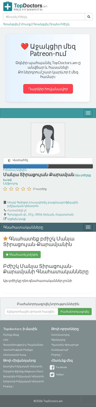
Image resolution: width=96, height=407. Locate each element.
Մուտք (26, 24)
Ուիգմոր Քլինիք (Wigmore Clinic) (23, 371)
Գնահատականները (23, 227)
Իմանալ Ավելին (15, 169)
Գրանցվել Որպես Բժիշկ (51, 24)
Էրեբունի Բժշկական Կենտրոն (23, 381)
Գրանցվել (10, 24)
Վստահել (20, 160)
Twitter (57, 374)
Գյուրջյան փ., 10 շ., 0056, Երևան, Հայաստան (40, 214)
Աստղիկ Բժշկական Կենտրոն (22, 366)
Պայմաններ (35, 344)
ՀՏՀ (6, 339)
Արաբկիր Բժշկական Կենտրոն (23, 376)
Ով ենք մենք (11, 334)
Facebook (59, 367)
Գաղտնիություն (13, 344)
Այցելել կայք (16, 218)
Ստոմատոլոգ (60, 334)
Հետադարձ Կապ (14, 354)
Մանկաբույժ (59, 349)
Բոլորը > (56, 354)
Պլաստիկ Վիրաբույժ (65, 344)
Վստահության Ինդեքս (18, 349)
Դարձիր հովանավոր (48, 89)
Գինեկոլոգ (58, 339)
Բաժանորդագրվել (75, 311)
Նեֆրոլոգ (10, 183)
